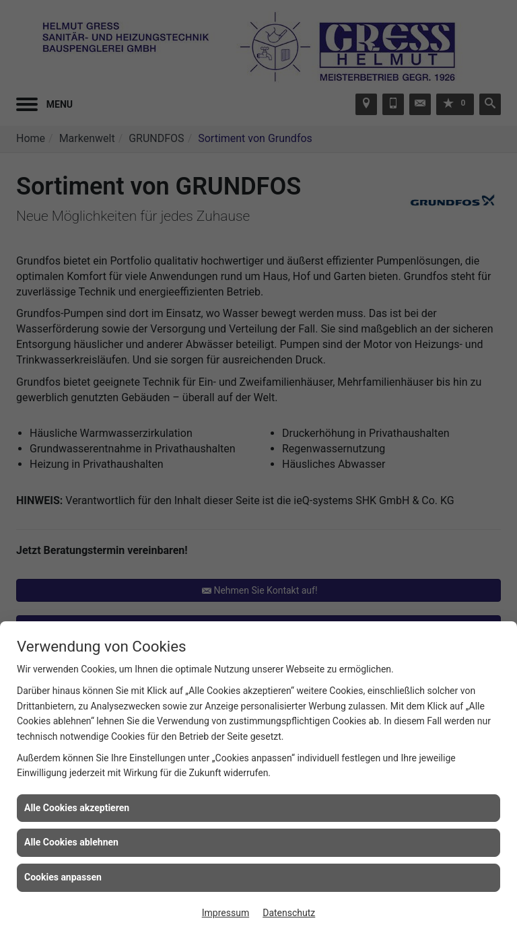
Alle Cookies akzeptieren (76, 807)
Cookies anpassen (63, 877)
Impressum (225, 912)
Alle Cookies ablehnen (71, 842)
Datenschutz (289, 912)
